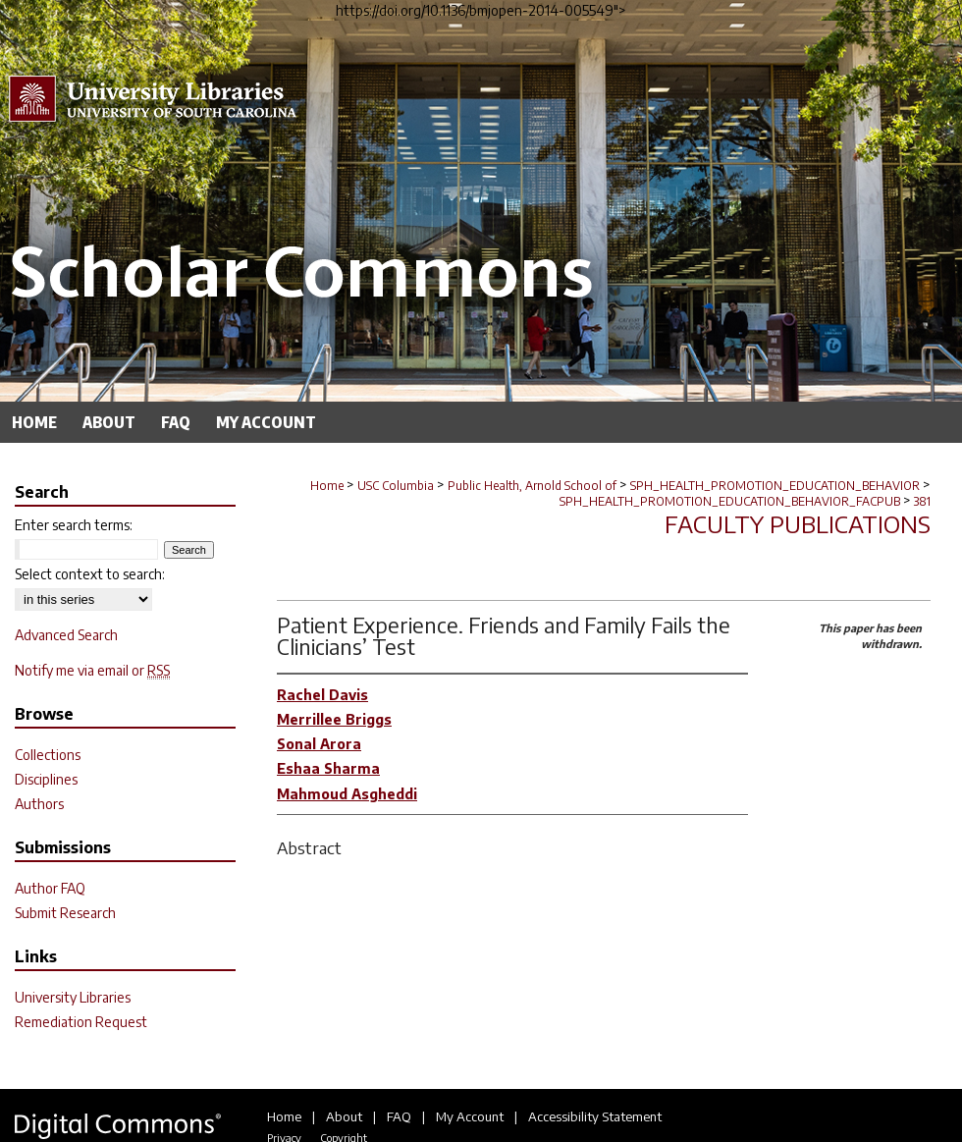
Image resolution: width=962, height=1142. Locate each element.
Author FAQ (50, 888)
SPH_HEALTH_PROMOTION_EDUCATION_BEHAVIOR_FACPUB (730, 501)
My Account (470, 1116)
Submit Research (65, 912)
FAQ (399, 1116)
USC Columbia (395, 485)
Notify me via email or (92, 670)
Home (327, 485)
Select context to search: (90, 574)
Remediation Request (81, 1021)
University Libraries (73, 997)
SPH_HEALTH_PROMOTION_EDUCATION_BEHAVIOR (775, 485)
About (344, 1116)
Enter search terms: (74, 525)
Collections (47, 754)
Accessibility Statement (595, 1116)
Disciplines (46, 779)
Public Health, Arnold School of (532, 485)
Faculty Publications (798, 523)
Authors (39, 803)
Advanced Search (66, 634)
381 (922, 501)
